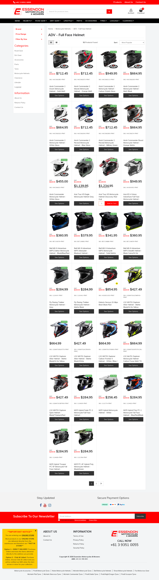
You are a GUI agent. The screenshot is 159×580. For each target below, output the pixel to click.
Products (117, 2)
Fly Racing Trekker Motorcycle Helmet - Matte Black (82, 304)
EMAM (17, 21)
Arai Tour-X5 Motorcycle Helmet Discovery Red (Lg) (108, 196)
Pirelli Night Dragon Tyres (110, 574)
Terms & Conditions (80, 520)
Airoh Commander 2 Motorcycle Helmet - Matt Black (131, 88)
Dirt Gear (55, 21)
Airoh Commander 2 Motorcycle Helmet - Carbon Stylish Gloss (107, 88)
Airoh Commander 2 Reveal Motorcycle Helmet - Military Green (108, 142)
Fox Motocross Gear (142, 571)
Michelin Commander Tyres (73, 574)
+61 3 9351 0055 (23, 2)
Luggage (114, 21)
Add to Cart (111, 203)
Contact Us (141, 2)
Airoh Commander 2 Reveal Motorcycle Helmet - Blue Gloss (82, 142)
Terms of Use (78, 536)
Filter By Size (21, 39)
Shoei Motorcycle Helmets (123, 571)
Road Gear (41, 21)
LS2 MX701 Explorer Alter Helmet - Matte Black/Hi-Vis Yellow (131, 304)
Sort (115, 42)
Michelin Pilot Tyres (34, 574)
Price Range (21, 34)
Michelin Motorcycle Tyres (82, 571)
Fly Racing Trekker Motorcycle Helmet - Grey (57, 304)
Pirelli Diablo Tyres (91, 574)
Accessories (91, 21)
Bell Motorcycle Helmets (102, 571)
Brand (18, 29)
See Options (59, 95)
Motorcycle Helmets (22, 73)
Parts (79, 21)
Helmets (27, 21)
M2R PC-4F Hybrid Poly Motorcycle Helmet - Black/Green (83, 466)
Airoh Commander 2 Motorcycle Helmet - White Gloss (57, 142)
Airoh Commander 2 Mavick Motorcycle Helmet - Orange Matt (83, 88)
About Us (128, 2)
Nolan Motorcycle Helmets (61, 571)
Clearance (128, 21)
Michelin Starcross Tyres (52, 574)
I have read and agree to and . (77, 520)
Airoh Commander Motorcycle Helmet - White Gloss (57, 196)
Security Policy (78, 548)
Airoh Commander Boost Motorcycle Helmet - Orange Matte (133, 142)
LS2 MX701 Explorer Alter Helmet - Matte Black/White (82, 358)
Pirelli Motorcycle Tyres (41, 571)
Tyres (103, 21)
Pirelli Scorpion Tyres (128, 574)
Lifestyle (68, 21)
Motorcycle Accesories (22, 571)
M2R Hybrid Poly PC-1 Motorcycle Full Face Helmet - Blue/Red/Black (133, 412)
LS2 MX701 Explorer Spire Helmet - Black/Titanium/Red (57, 412)
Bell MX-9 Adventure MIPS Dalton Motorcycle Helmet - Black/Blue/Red (59, 250)
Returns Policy (20, 103)
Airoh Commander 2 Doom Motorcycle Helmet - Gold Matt (57, 88)
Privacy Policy (93, 520)
